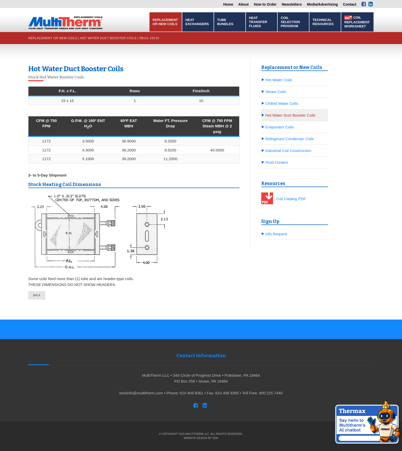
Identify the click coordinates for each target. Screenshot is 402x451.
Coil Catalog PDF (291, 199)
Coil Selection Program (290, 22)
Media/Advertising (322, 4)
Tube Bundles (225, 22)
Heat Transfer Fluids (258, 22)
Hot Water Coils (278, 80)
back (37, 295)
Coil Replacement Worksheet (357, 22)
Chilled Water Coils (281, 103)
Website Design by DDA (201, 438)
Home (228, 4)
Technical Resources (323, 22)
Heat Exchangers (197, 22)
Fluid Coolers (276, 162)
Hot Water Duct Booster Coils (108, 38)
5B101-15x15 (149, 38)
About (243, 4)
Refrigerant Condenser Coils (289, 139)
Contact (349, 4)
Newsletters (292, 4)
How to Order (265, 4)
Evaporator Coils (279, 127)
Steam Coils (275, 91)
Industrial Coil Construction (288, 150)
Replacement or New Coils (165, 22)
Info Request (276, 234)
